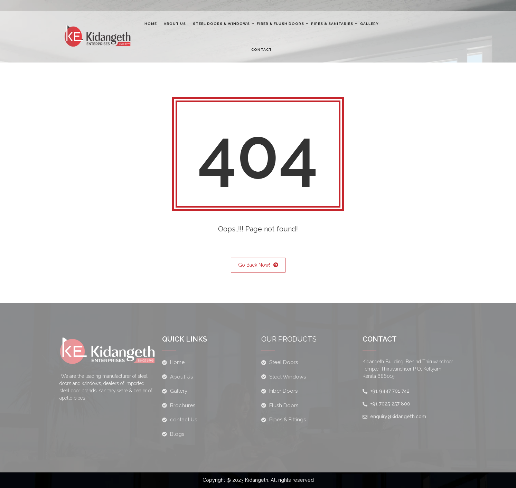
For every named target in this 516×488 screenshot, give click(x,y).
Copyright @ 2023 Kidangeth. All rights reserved (258, 480)
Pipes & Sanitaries (332, 24)
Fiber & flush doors (280, 24)
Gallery (369, 24)
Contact (261, 49)
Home (150, 24)
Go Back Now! (258, 265)
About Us (175, 24)
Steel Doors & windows (221, 24)
